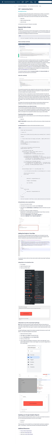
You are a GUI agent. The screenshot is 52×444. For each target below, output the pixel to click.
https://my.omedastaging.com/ (23, 69)
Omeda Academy (31, 2)
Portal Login (35, 2)
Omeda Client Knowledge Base (9, 1)
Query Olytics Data (28, 432)
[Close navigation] (15, 6)
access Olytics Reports (29, 434)
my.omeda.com (29, 66)
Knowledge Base (27, 2)
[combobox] (45, 2)
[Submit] (39, 2)
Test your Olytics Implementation (26, 430)
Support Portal (23, 2)
